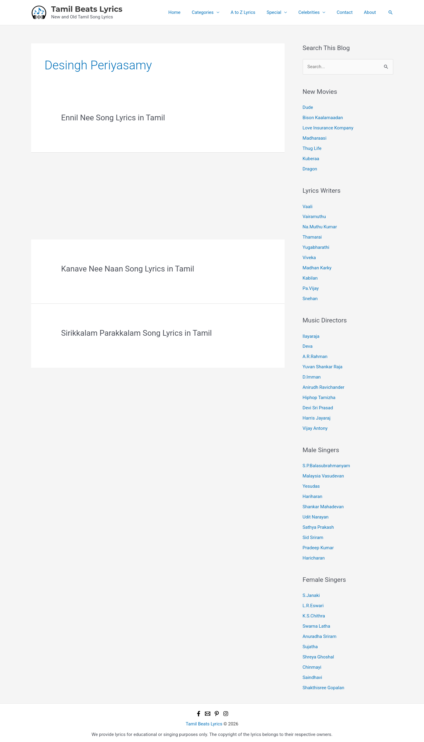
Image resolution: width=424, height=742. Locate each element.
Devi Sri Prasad (318, 406)
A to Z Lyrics (253, 12)
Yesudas (311, 484)
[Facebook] (198, 711)
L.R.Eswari (313, 604)
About (371, 12)
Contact (348, 12)
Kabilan (310, 277)
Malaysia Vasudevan (323, 474)
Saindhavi (312, 675)
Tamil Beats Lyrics (87, 9)
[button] (390, 12)
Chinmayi (312, 664)
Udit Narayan (316, 515)
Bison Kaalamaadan (323, 117)
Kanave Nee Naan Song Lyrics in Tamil (127, 268)
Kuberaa (311, 158)
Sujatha (310, 644)
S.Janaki (311, 593)
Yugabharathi (316, 246)
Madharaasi (315, 138)
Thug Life (312, 148)
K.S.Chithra (314, 614)
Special (282, 12)
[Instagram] (225, 711)
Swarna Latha (316, 624)
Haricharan (314, 556)
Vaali (308, 206)
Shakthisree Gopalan (323, 685)
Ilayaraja (311, 335)
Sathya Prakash (318, 525)
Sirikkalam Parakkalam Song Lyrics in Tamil (136, 333)
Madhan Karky (317, 267)
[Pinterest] (216, 711)
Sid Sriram (313, 535)
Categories (215, 12)
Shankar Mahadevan (323, 505)
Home (189, 12)
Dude (308, 107)
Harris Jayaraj (316, 417)
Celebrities (314, 12)
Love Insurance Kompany (328, 128)
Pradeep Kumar (318, 546)
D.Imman (312, 376)
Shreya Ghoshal (318, 655)
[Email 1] (207, 711)
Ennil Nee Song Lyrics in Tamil (113, 117)
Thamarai (312, 236)
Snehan (310, 297)
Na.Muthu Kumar (320, 226)
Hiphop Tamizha (319, 396)
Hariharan (312, 495)
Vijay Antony (315, 427)
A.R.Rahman (315, 355)
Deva (308, 345)
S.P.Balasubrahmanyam (326, 464)
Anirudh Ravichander (323, 386)
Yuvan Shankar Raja (323, 366)
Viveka (309, 257)
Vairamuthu (314, 216)
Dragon (310, 168)
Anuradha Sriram (319, 634)
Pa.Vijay (311, 287)
